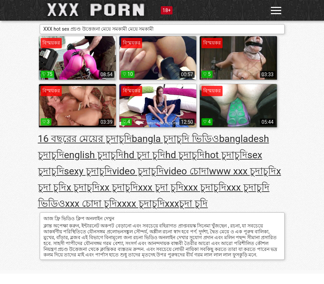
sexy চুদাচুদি (88, 171)
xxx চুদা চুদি (161, 187)
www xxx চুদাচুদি (242, 171)
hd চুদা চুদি (144, 155)
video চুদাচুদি (138, 171)
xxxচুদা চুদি (186, 203)
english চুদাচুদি (94, 155)
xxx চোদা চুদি (91, 203)
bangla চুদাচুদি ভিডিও (175, 138)
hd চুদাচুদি (185, 155)
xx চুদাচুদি (119, 187)
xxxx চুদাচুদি (141, 203)
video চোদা (186, 171)
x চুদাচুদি (83, 187)
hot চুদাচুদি (226, 155)
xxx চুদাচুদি (205, 187)
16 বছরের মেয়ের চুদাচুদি (85, 138)
